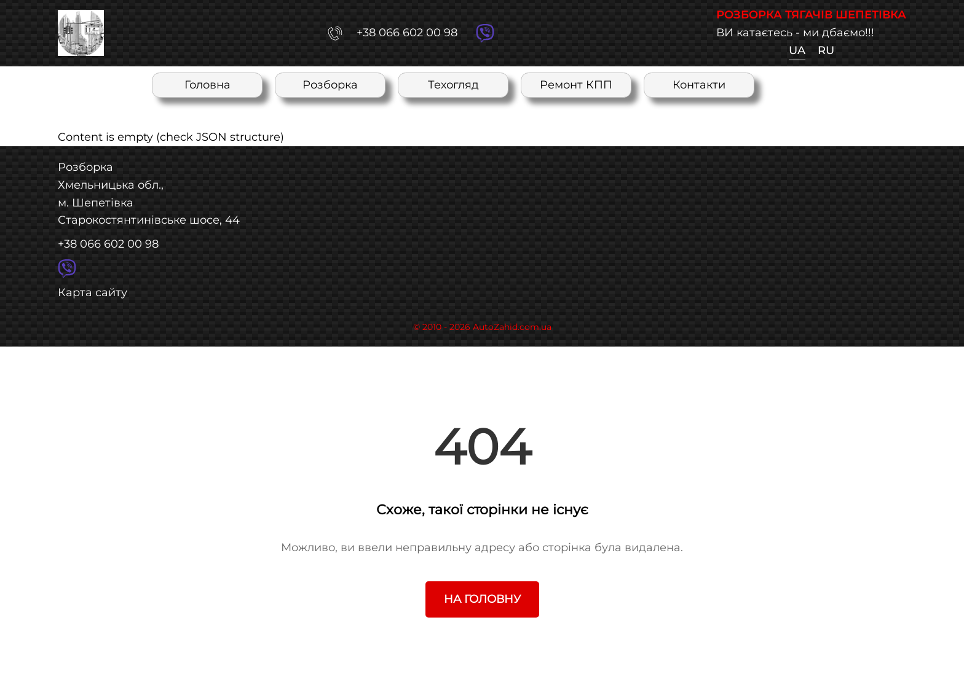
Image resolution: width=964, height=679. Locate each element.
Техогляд (453, 84)
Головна (207, 84)
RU (826, 50)
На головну (482, 599)
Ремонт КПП (576, 84)
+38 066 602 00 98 (108, 244)
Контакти (699, 84)
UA (797, 50)
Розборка (330, 84)
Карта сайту (92, 292)
